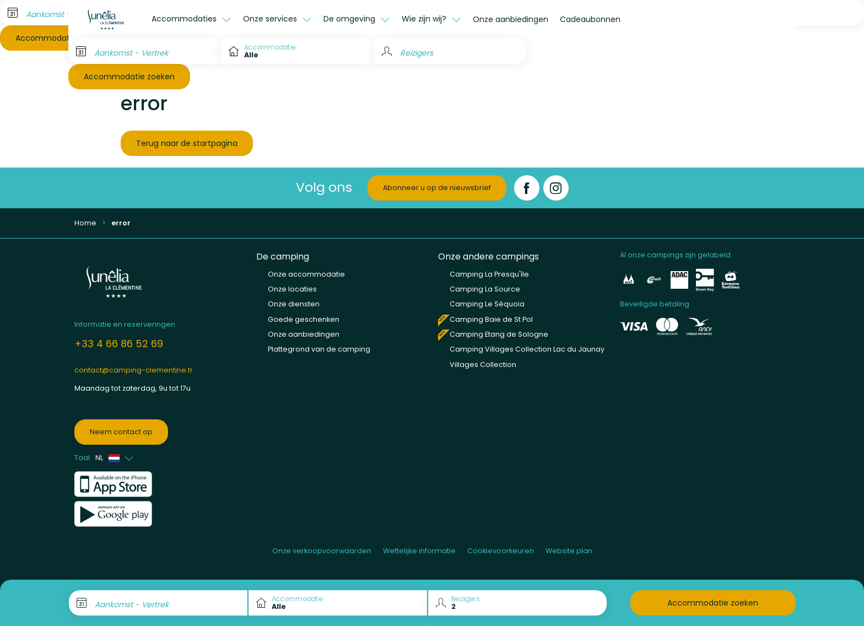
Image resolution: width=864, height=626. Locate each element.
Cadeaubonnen (590, 19)
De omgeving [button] (350, 18)
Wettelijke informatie (419, 550)
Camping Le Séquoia (487, 304)
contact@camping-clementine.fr (133, 370)
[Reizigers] (450, 51)
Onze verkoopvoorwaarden (321, 550)
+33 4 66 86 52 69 (118, 343)
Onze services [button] (271, 18)
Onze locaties (292, 289)
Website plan (569, 550)
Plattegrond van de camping (319, 349)
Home (85, 223)
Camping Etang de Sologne (499, 334)
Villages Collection (483, 364)
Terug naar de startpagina (186, 143)
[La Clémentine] (107, 19)
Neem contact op (121, 431)
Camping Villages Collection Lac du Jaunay (527, 349)
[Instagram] (556, 188)
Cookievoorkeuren (500, 550)
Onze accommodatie (306, 274)
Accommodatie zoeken (129, 76)
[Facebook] (526, 188)
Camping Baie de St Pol (491, 319)
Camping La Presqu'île (489, 274)
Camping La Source (485, 289)
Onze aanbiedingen (510, 19)
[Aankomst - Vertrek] (144, 51)
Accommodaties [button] (185, 18)
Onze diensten (294, 304)
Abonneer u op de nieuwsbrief (437, 187)
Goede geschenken (303, 319)
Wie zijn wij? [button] (425, 18)
